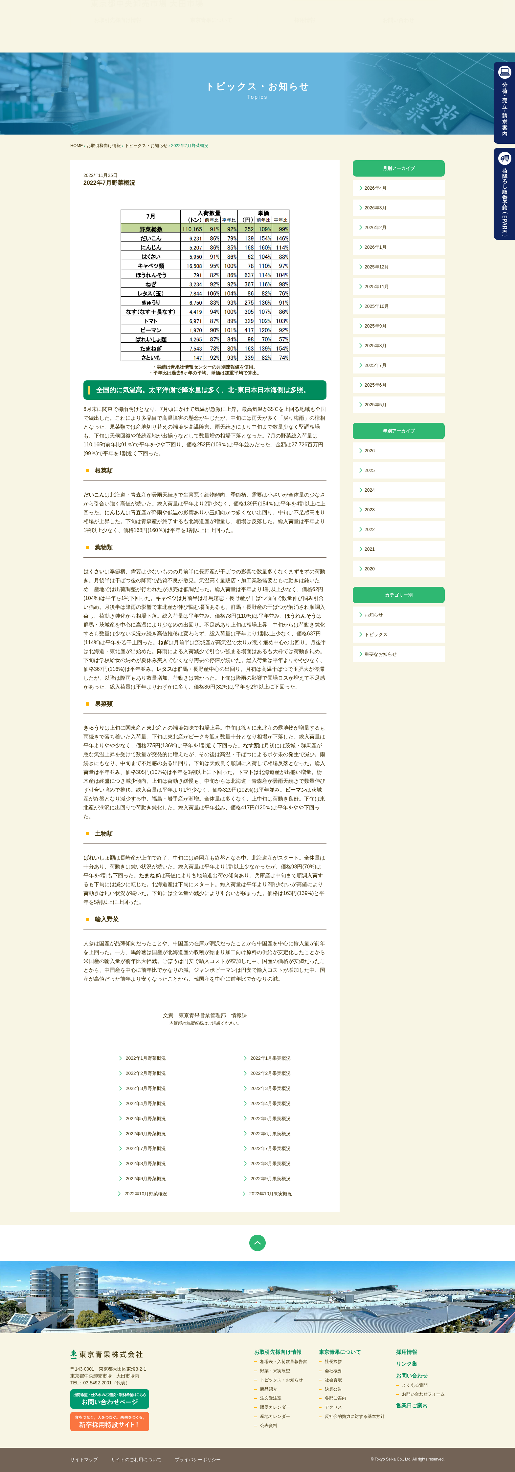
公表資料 (268, 1425)
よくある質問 (415, 1385)
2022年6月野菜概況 (146, 1133)
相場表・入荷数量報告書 (283, 1361)
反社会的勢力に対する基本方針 (355, 1416)
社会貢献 (333, 1379)
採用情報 (304, 39)
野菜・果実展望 (275, 1370)
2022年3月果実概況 (271, 1088)
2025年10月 (377, 306)
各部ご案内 (335, 1398)
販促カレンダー (275, 1407)
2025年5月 (376, 404)
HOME (76, 145)
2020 (370, 568)
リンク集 (269, 18)
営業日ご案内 (412, 1405)
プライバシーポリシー (198, 1459)
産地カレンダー (275, 1416)
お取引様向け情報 (104, 145)
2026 (370, 450)
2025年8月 (376, 345)
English (395, 18)
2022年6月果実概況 (271, 1133)
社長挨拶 (333, 1361)
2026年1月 (376, 247)
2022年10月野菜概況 (145, 1193)
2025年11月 (377, 286)
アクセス (333, 1407)
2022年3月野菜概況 (146, 1088)
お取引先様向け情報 (117, 39)
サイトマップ (84, 1459)
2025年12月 (377, 266)
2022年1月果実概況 (271, 1058)
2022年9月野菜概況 (146, 1178)
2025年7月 (376, 365)
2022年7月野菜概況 (146, 1148)
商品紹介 (268, 1389)
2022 (370, 529)
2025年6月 (376, 385)
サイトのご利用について (136, 1459)
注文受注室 (270, 1398)
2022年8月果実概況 (271, 1163)
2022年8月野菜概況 (146, 1163)
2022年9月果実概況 (271, 1178)
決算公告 (333, 1389)
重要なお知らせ (381, 654)
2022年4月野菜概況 (146, 1103)
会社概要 (333, 1370)
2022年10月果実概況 (270, 1193)
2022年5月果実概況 (271, 1118)
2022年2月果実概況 (271, 1073)
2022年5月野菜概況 (146, 1118)
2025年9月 (376, 326)
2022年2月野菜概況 (146, 1073)
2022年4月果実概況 (271, 1103)
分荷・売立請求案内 (504, 103)
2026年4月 (376, 188)
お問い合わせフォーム (423, 1394)
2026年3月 (376, 207)
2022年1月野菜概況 (146, 1058)
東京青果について (211, 39)
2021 (370, 549)
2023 (370, 509)
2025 (370, 470)
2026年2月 (376, 227)
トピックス (376, 634)
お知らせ (374, 614)
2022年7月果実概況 (271, 1148)
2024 (370, 490)
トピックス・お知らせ (146, 145)
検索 (424, 18)
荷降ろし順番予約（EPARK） (504, 194)
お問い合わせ (398, 39)
